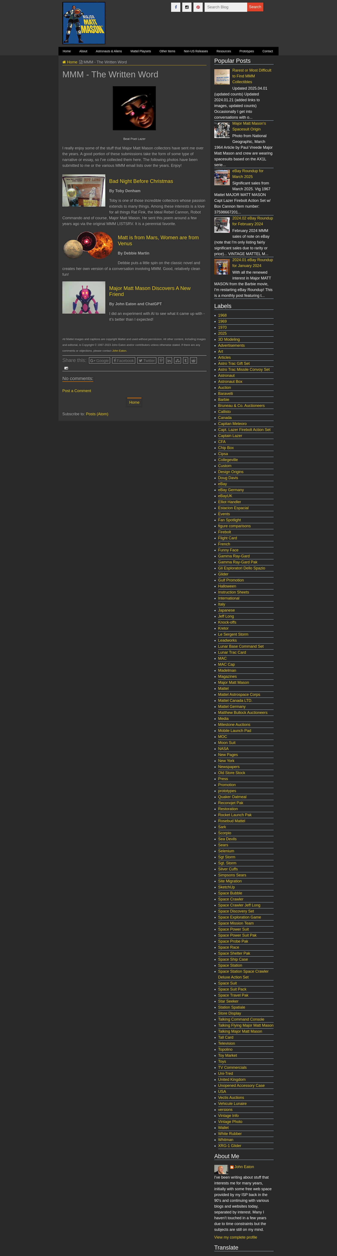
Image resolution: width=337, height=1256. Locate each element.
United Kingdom (232, 1079)
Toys (222, 1061)
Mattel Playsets (140, 51)
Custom (224, 466)
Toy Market (227, 1055)
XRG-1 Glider (229, 1146)
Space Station (230, 965)
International (228, 598)
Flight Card (227, 538)
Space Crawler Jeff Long (239, 905)
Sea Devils (227, 839)
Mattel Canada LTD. (235, 700)
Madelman (227, 670)
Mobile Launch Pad (234, 730)
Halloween (227, 586)
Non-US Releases (196, 51)
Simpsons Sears (232, 875)
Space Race (228, 947)
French (224, 544)
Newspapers (229, 767)
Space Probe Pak (233, 941)
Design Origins (231, 472)
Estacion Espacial (233, 508)
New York (226, 761)
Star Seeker (228, 1001)
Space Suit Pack (232, 989)
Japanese (226, 610)
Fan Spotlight (229, 520)
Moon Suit (227, 743)
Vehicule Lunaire (232, 1103)
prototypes (227, 791)
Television (226, 1043)
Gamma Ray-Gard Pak (237, 562)
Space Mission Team (236, 923)
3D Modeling (229, 339)
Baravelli (225, 393)
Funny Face (228, 550)
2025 (222, 333)
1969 (222, 321)
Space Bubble (230, 893)
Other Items (167, 51)
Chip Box (226, 448)
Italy (221, 604)
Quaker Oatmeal (232, 797)
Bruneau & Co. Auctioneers (241, 405)
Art (220, 351)
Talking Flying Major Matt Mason (246, 1025)
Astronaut (226, 375)
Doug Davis (228, 478)
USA (222, 1091)
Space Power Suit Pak (237, 935)
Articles (224, 357)
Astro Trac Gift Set (234, 363)
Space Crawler (231, 899)
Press (223, 779)
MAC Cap (226, 664)
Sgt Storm (226, 857)
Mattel (223, 688)
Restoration (228, 809)
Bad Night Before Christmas (141, 181)
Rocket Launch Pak (235, 815)
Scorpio (224, 833)
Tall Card (225, 1037)
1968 (222, 315)
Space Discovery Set (236, 911)
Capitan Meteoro (232, 424)
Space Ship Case (233, 959)
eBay (222, 484)
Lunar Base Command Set (241, 646)
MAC (222, 658)
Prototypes (246, 51)
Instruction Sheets (233, 592)
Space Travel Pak (233, 995)
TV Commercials (232, 1067)
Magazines (227, 676)
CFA (222, 442)
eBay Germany (231, 490)
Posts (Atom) (97, 414)
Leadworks (227, 640)
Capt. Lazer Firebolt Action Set (244, 430)
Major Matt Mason (233, 682)
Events (224, 514)
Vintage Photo (230, 1122)
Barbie (223, 399)
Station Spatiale (231, 1007)
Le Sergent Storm (233, 634)
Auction (224, 387)
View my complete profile (235, 1237)
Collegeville (228, 460)
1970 (222, 327)
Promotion (227, 785)
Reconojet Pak (230, 803)
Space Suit (227, 983)
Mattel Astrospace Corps (239, 694)
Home (69, 62)
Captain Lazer (230, 436)
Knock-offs (227, 622)
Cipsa (223, 454)
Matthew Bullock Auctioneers (243, 712)
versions (225, 1109)
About (83, 51)
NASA (223, 749)
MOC (222, 737)
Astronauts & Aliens (109, 51)
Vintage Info (228, 1115)
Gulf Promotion (231, 580)
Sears (223, 845)
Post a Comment (76, 391)
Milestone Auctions (234, 724)
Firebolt (224, 532)
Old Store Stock (231, 773)
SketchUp (226, 887)
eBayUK (225, 496)
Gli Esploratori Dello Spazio (241, 568)
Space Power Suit (233, 929)
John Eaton (119, 350)
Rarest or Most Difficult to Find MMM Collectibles (251, 76)
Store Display (229, 1013)
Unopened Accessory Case (241, 1085)
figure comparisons (234, 526)
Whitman (225, 1140)
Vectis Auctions (231, 1097)
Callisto (224, 411)
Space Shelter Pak (234, 953)
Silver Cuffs (228, 869)
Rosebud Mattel (231, 821)
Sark (222, 827)
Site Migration (230, 881)
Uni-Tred (225, 1073)
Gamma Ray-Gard (234, 556)
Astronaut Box (230, 381)
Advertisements (231, 345)
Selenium (226, 851)
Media (223, 718)
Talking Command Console (241, 1019)
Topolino (225, 1049)
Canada (225, 418)
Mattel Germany (232, 706)
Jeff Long (226, 616)
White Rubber (230, 1134)
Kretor (223, 628)
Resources (224, 51)
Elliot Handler (229, 502)
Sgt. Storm (227, 863)
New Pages (228, 755)
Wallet (223, 1128)
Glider (223, 574)
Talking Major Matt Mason (240, 1031)
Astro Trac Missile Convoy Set (244, 369)
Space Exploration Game (239, 917)
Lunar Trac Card (232, 652)
